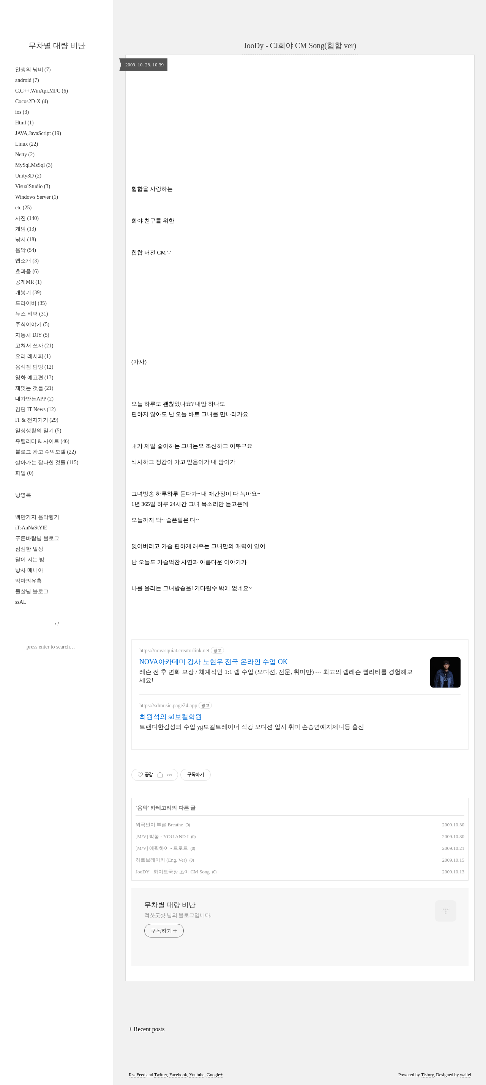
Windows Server (36, 197)
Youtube (196, 1074)
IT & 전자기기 (36, 420)
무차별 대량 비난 (56, 45)
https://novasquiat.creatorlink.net (174, 650)
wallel (465, 1074)
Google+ (214, 1074)
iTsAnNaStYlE (31, 528)
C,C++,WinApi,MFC (41, 91)
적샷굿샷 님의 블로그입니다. (177, 915)
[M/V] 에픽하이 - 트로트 (162, 848)
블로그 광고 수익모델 (45, 452)
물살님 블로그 (32, 591)
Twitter (160, 1074)
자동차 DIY (32, 335)
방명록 (23, 495)
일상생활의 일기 (38, 430)
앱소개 (27, 261)
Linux (26, 144)
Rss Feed (137, 1074)
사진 (27, 218)
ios (22, 112)
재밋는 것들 (34, 388)
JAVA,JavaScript (38, 133)
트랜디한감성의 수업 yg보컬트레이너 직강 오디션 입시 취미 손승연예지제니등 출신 (251, 727)
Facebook (178, 1074)
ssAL (21, 602)
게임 (25, 229)
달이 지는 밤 (29, 559)
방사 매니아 (29, 570)
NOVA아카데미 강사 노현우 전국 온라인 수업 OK (213, 662)
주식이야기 (32, 324)
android (27, 80)
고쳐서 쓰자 (34, 346)
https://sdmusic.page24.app (168, 705)
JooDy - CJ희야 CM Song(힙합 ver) (300, 45)
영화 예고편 (34, 377)
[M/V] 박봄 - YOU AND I (162, 836)
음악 (25, 250)
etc (23, 207)
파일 (24, 473)
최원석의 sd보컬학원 (170, 717)
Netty (25, 154)
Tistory (427, 1074)
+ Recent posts (146, 1029)
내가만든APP (34, 399)
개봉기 (28, 292)
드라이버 (31, 303)
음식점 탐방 (34, 367)
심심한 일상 (29, 549)
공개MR (28, 282)
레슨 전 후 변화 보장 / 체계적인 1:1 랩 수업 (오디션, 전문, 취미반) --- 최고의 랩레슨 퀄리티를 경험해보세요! (276, 676)
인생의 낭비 (32, 69)
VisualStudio (32, 186)
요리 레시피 (32, 356)
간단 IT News (35, 409)
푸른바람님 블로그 (37, 538)
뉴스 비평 (31, 314)
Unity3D (28, 176)
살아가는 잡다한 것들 (46, 462)
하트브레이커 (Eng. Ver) (161, 860)
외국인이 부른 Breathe (159, 824)
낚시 (25, 239)
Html (24, 123)
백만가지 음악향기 (37, 517)
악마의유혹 (28, 581)
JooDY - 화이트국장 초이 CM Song (173, 872)
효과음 (27, 271)
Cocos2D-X (31, 101)
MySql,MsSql (33, 165)
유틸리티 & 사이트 (42, 441)
